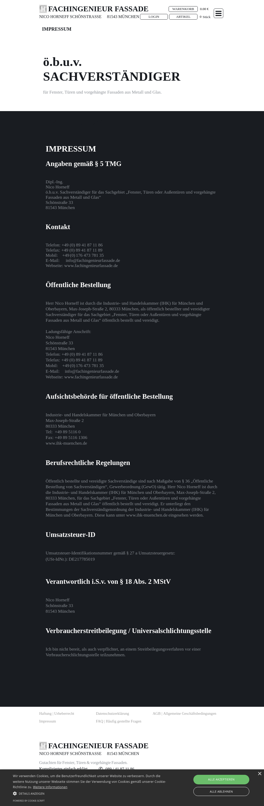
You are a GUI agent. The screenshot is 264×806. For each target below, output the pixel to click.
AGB (184, 713)
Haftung (56, 713)
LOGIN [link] (153, 17)
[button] (82, 245)
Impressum (47, 721)
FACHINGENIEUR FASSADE (98, 9)
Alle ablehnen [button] (221, 791)
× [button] (259, 774)
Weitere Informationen (50, 787)
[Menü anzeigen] (218, 13)
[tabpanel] (57, 17)
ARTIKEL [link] (183, 17)
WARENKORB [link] (183, 9)
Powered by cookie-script (29, 800)
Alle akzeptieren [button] (221, 779)
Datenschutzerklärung (112, 713)
